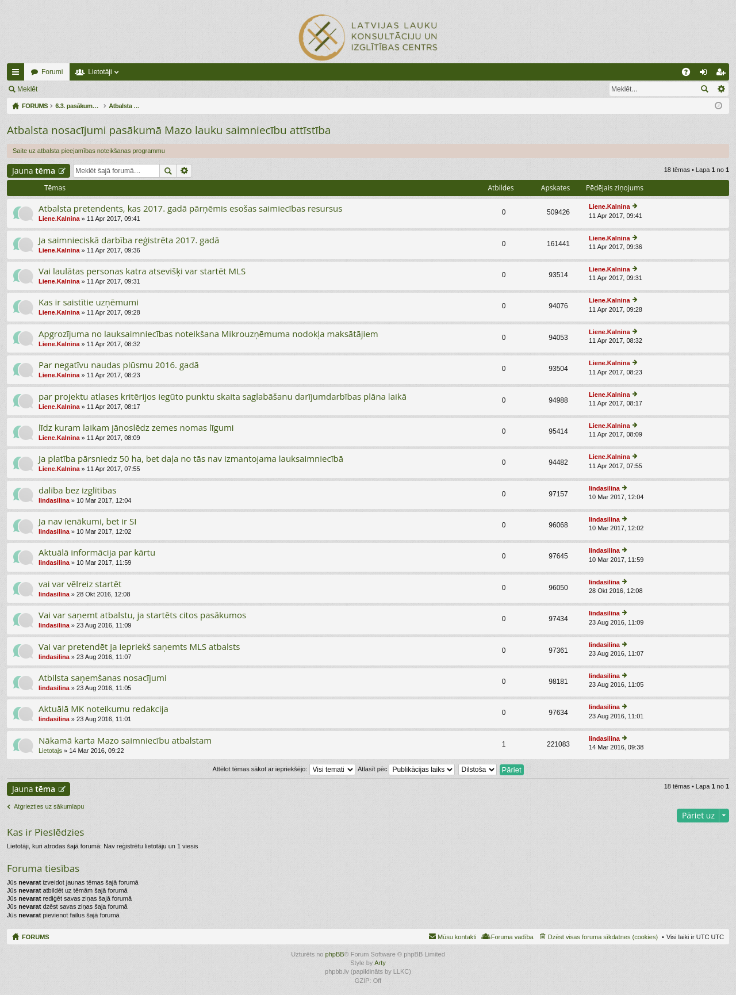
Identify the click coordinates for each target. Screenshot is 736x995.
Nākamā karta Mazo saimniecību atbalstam (125, 740)
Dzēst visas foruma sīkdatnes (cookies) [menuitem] (603, 936)
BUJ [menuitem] (690, 74)
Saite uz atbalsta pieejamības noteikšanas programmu (89, 150)
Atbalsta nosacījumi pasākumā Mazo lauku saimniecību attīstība (169, 130)
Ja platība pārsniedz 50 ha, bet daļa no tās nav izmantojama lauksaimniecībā (191, 458)
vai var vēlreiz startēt (80, 584)
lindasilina (54, 500)
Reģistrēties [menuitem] (722, 74)
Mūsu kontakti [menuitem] (457, 936)
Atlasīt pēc (406, 769)
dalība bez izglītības (77, 490)
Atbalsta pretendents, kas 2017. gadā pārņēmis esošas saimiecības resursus (190, 208)
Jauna (33, 170)
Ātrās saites (18, 74)
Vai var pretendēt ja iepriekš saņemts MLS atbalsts (139, 646)
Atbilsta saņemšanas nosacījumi (103, 677)
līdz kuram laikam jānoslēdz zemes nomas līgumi (136, 427)
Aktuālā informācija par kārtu (97, 552)
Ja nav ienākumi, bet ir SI (88, 521)
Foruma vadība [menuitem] (512, 936)
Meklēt (27, 89)
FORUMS (35, 936)
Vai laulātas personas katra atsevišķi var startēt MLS (142, 271)
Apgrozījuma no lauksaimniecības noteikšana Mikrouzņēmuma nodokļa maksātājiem (208, 333)
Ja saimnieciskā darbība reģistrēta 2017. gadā (129, 240)
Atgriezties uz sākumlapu (49, 806)
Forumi (52, 72)
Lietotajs (50, 750)
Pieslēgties (70, 89)
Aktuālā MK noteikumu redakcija (103, 708)
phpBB (334, 954)
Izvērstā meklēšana (721, 89)
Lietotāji (100, 72)
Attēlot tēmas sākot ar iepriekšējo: (283, 769)
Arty (380, 962)
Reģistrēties (123, 89)
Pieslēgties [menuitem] (706, 74)
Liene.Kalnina (59, 218)
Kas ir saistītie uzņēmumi (89, 302)
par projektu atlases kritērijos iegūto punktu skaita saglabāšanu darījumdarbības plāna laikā (223, 396)
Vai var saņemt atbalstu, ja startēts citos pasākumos (142, 615)
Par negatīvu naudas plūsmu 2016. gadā (119, 364)
